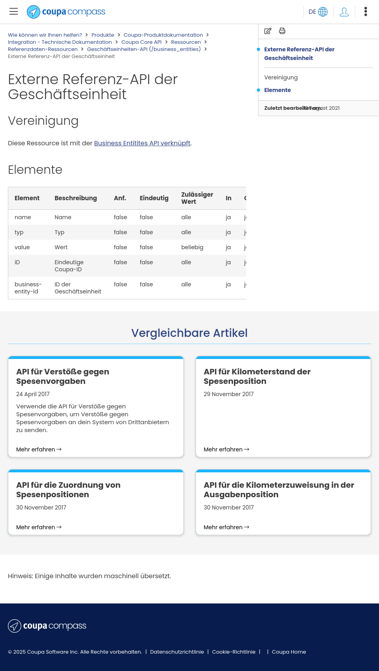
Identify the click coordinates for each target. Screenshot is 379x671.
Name (63, 217)
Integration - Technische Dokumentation (60, 42)
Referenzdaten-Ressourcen (43, 49)
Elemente (277, 90)
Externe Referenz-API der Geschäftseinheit (299, 53)
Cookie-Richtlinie (234, 652)
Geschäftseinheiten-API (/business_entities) (144, 49)
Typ (59, 232)
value (22, 247)
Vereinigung (281, 77)
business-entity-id (28, 287)
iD (17, 262)
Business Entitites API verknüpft (142, 143)
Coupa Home (289, 652)
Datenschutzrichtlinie (178, 652)
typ (19, 232)
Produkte (103, 35)
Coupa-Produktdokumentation (163, 35)
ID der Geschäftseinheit (78, 287)
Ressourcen (186, 42)
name (23, 217)
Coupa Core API (141, 42)
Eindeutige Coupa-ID (69, 265)
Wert (61, 247)
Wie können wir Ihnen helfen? (45, 35)
